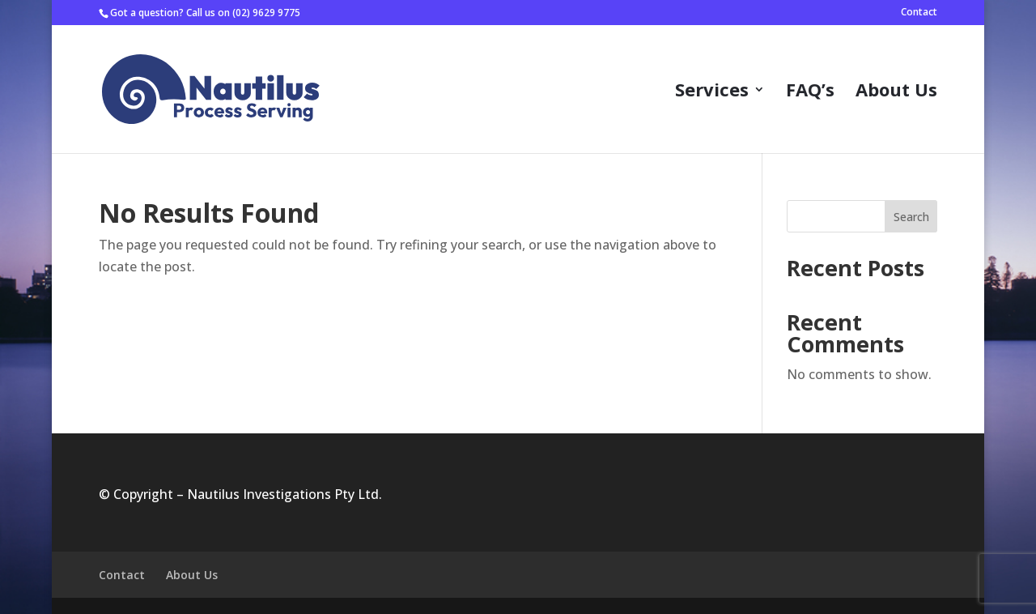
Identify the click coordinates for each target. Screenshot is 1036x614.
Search (911, 216)
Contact (919, 13)
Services (712, 92)
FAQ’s (810, 92)
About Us (896, 92)
